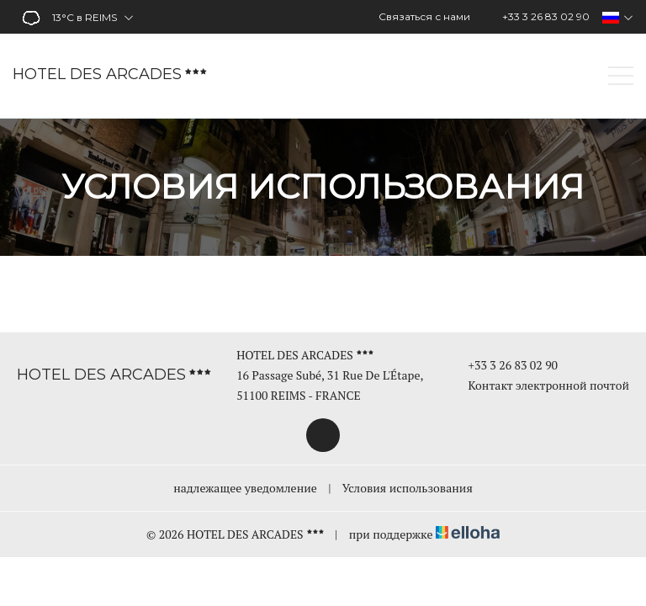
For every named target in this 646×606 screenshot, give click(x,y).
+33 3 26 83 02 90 (504, 365)
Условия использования (407, 488)
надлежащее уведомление (245, 488)
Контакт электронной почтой (539, 385)
